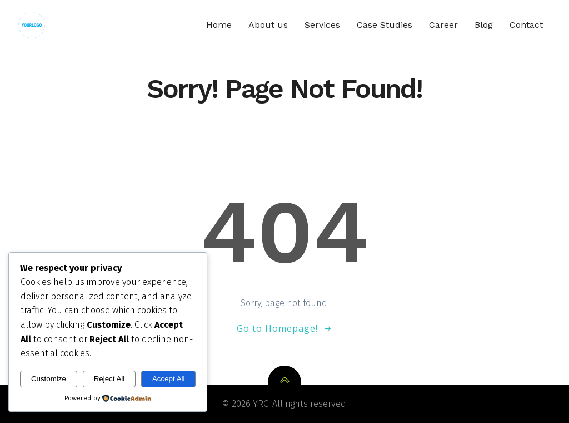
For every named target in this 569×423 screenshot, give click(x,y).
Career (443, 25)
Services (322, 25)
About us (268, 25)
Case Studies (384, 25)
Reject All (109, 379)
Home (219, 25)
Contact (526, 25)
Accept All (168, 379)
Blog (484, 25)
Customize (48, 379)
